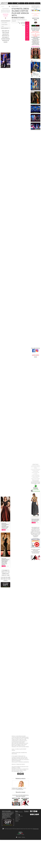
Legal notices (17, 817)
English (19, 837)
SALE (3, 26)
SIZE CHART (17, 819)
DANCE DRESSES (4, 28)
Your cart (17, 815)
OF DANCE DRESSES (35, 552)
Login (26, 3)
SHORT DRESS (4, 24)
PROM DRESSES (35, 550)
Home (16, 812)
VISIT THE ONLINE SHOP (35, 551)
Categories (17, 814)
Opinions (38, 3)
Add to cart (27, 31)
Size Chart (32, 3)
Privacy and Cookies (19, 816)
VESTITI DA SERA (8, 3)
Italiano (23, 837)
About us (22, 3)
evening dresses (20, 789)
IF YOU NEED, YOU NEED (35, 549)
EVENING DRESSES (15, 6)
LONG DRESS (4, 22)
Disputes (17, 820)
